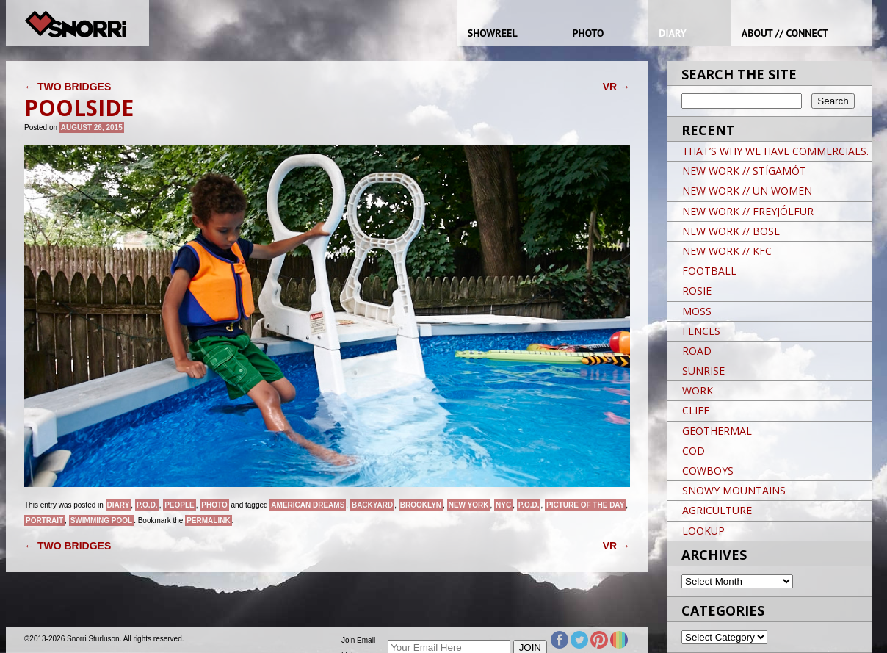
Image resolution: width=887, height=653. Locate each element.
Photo (214, 505)
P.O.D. (147, 505)
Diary (118, 505)
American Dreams (307, 505)
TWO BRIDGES (67, 87)
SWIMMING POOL (101, 520)
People (179, 505)
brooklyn (420, 505)
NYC (503, 505)
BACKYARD (372, 505)
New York (469, 505)
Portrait (44, 520)
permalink (208, 520)
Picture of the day (585, 505)
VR (616, 87)
